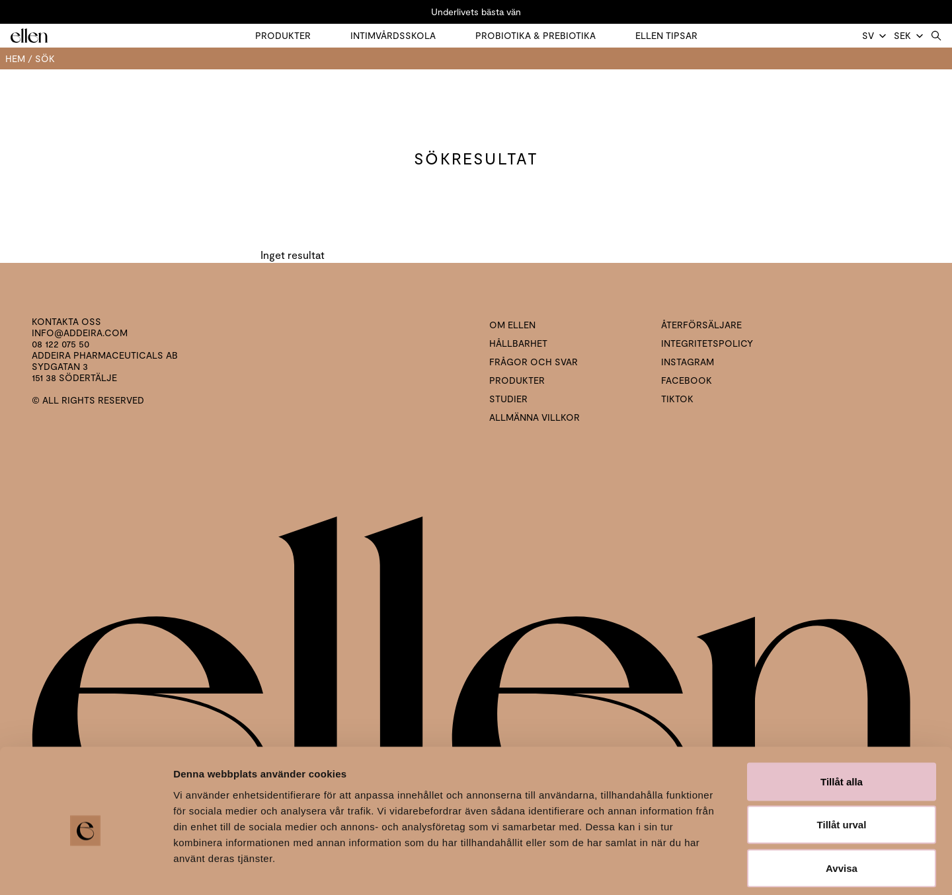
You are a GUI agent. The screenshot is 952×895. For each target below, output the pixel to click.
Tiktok (677, 398)
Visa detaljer (718, 869)
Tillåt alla (841, 721)
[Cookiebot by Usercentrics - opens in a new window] (85, 869)
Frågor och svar (533, 361)
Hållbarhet (518, 343)
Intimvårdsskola (393, 35)
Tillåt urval (842, 765)
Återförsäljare (701, 324)
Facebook (686, 380)
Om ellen (512, 324)
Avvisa (841, 808)
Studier (508, 398)
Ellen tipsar (666, 35)
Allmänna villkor (534, 417)
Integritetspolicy (707, 343)
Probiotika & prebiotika (535, 35)
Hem (15, 58)
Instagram (687, 361)
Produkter (283, 35)
